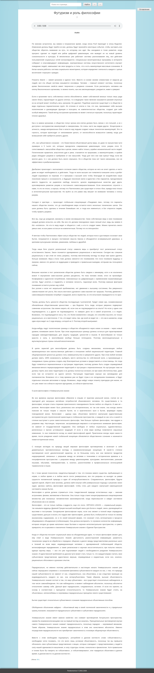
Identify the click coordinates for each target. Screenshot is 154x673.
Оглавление (144, 9)
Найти (87, 4)
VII (38, 659)
